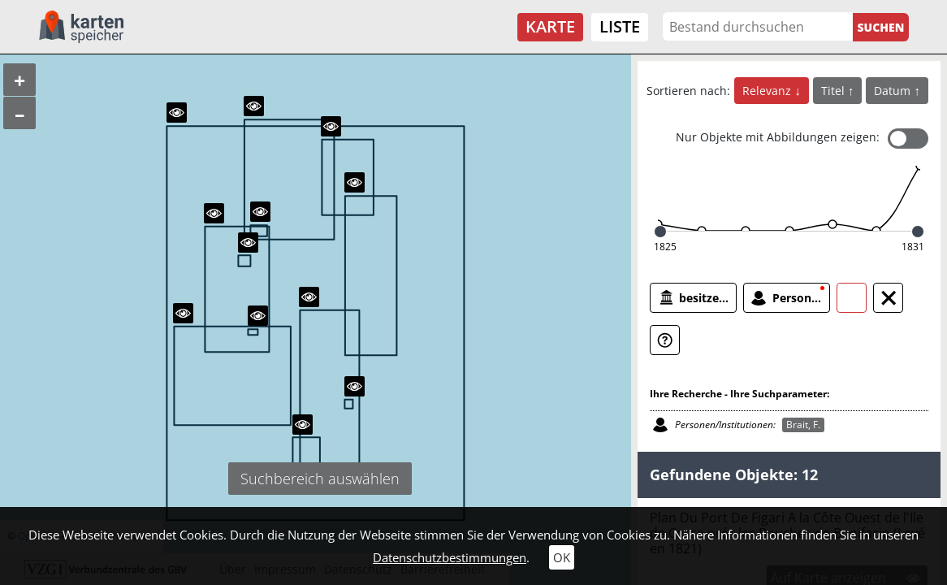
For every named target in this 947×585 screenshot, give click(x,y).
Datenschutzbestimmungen (449, 557)
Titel (834, 90)
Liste (619, 26)
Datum (894, 90)
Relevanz (768, 90)
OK (561, 557)
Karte (550, 26)
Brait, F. (803, 424)
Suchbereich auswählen (320, 478)
